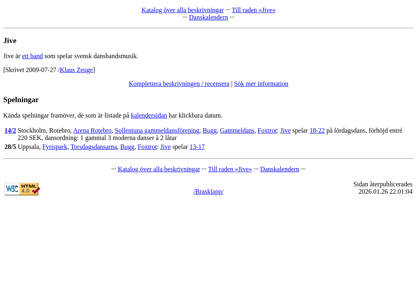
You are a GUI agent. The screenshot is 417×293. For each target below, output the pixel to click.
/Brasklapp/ (208, 191)
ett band (32, 55)
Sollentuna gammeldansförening (157, 130)
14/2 (10, 130)
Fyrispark (54, 146)
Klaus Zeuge (76, 69)
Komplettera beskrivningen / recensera (179, 83)
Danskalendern (208, 17)
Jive (285, 130)
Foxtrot (267, 130)
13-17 (197, 146)
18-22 (317, 130)
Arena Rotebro (92, 130)
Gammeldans (237, 130)
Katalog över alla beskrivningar (182, 10)
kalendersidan (149, 115)
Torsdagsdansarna (93, 146)
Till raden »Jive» (254, 10)
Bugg (210, 130)
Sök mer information (261, 83)
